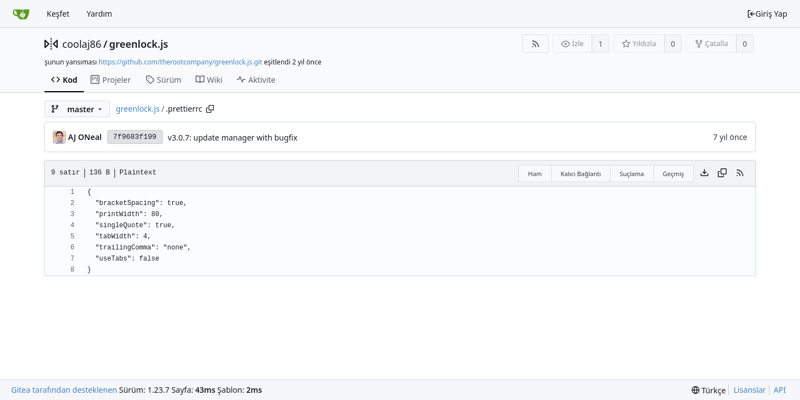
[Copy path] (210, 109)
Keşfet (58, 13)
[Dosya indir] (704, 173)
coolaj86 (81, 43)
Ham (535, 173)
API (780, 389)
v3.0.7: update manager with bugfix (232, 137)
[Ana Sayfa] (21, 14)
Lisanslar (749, 389)
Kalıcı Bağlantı (581, 173)
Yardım (99, 13)
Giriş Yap (767, 13)
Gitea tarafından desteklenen (64, 389)
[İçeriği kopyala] (722, 173)
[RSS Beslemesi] (535, 43)
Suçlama (632, 173)
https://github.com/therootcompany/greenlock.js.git (180, 62)
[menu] (709, 390)
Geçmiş (673, 173)
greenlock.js (138, 43)
